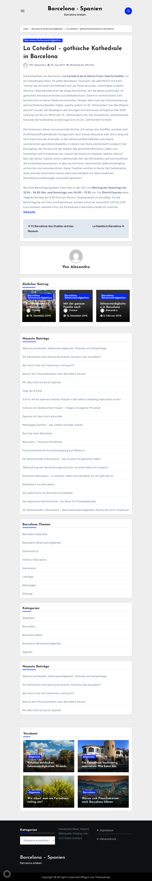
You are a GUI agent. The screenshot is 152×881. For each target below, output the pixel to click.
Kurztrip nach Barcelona (37, 432)
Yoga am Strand (32, 389)
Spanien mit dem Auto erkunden (42, 415)
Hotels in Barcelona (34, 558)
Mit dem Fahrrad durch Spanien (41, 381)
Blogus (85, 876)
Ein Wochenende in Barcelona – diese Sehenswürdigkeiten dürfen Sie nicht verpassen (75, 508)
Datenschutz (30, 550)
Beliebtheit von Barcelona (38, 483)
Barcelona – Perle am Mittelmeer (42, 440)
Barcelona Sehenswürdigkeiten (43, 40)
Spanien (27, 650)
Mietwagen (29, 584)
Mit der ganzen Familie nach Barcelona (74, 307)
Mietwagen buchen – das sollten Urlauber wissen (52, 423)
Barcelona (28, 625)
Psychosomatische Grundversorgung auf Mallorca (53, 449)
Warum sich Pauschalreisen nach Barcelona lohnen (53, 372)
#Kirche (89, 65)
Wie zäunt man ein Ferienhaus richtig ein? (48, 364)
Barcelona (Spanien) (34, 533)
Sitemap (27, 592)
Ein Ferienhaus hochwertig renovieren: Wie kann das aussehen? (61, 355)
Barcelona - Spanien (75, 8)
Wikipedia (29, 211)
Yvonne (33, 310)
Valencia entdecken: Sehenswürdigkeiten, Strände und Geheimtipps (64, 347)
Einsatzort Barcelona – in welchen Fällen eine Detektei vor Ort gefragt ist (67, 474)
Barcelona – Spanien (42, 856)
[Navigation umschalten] (22, 11)
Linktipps (28, 575)
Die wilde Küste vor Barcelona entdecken (47, 491)
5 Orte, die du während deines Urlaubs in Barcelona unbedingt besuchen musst (71, 398)
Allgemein (28, 616)
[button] (7, 874)
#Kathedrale (77, 65)
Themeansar (102, 876)
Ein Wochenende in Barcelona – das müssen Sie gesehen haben (61, 457)
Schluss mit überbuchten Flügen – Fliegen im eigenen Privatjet (61, 406)
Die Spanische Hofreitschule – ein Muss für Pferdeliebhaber (59, 500)
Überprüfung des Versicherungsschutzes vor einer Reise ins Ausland (64, 466)
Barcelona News (32, 633)
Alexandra (40, 65)
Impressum (29, 567)
